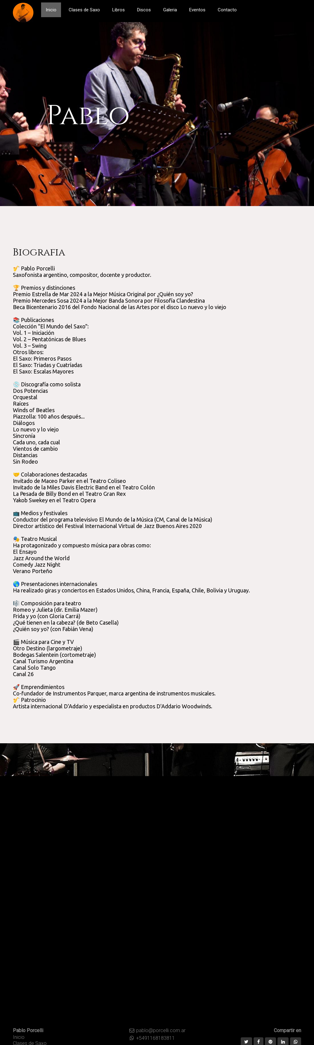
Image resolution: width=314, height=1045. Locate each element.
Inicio (19, 1037)
